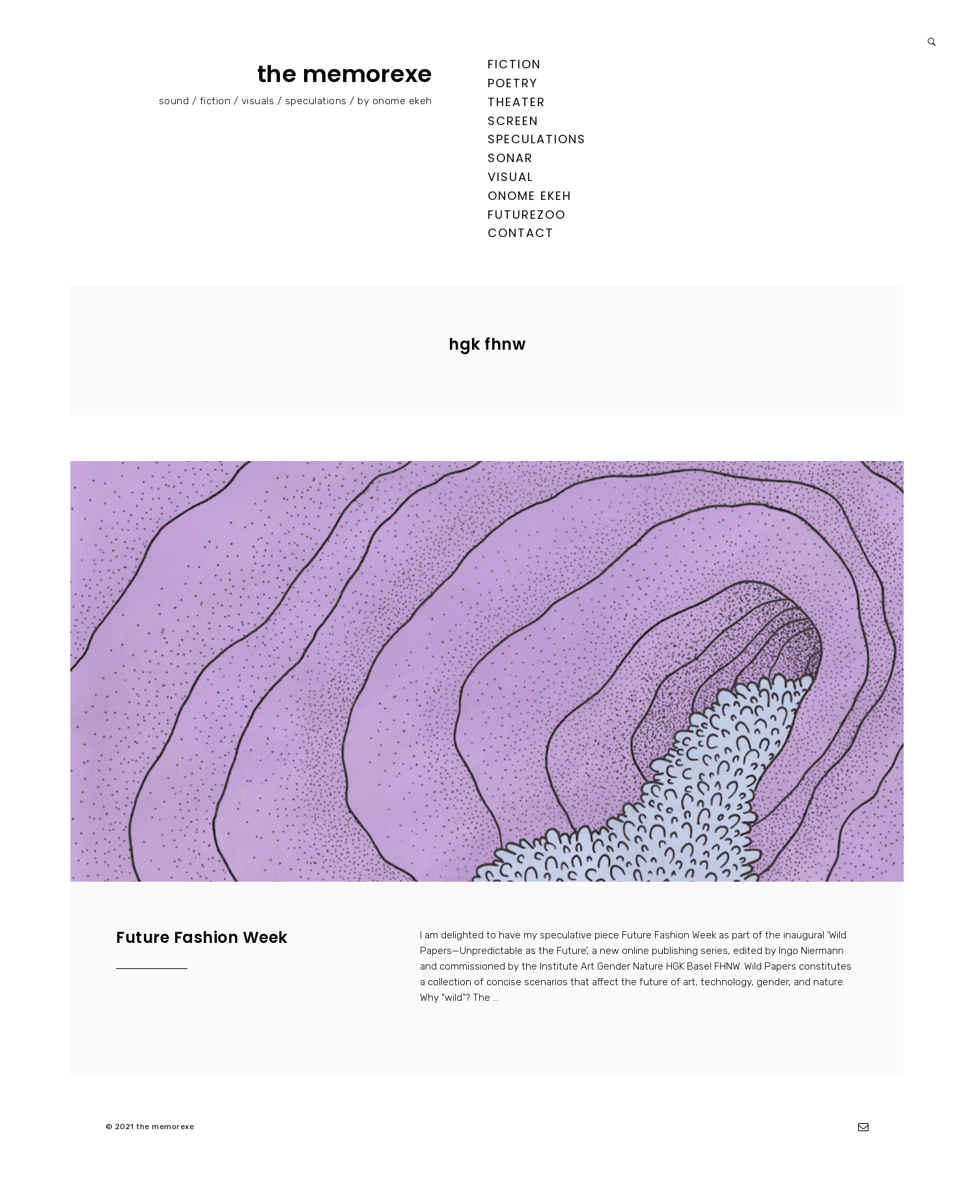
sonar (510, 158)
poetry (513, 83)
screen (513, 121)
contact (521, 233)
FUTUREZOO (527, 214)
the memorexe (344, 74)
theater (517, 102)
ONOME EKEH (530, 196)
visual (510, 177)
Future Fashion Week (202, 937)
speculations (537, 139)
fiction (514, 64)
